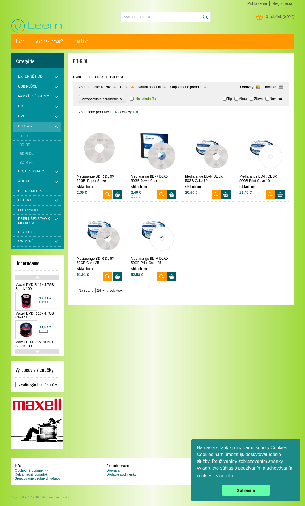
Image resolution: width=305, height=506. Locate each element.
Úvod (20, 41)
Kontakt (81, 41)
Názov (106, 87)
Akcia (243, 99)
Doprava (112, 470)
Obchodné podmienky (31, 470)
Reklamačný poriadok (31, 474)
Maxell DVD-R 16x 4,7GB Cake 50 (34, 315)
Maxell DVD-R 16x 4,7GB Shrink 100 (34, 287)
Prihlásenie (257, 3)
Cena (124, 87)
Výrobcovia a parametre (102, 99)
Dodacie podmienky (121, 474)
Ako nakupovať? (49, 41)
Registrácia (282, 3)
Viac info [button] (224, 475)
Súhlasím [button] (246, 490)
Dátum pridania (149, 87)
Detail (43, 302)
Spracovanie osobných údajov (37, 478)
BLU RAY (96, 77)
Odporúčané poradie (185, 87)
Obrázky (246, 87)
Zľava (258, 99)
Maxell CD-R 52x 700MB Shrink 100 (34, 344)
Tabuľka (270, 87)
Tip (229, 99)
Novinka (276, 99)
